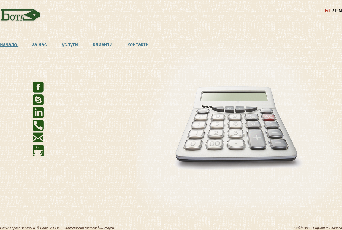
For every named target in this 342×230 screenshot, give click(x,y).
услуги (70, 44)
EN (338, 11)
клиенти (103, 44)
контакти (138, 44)
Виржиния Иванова (327, 228)
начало (8, 44)
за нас (40, 44)
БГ (328, 11)
